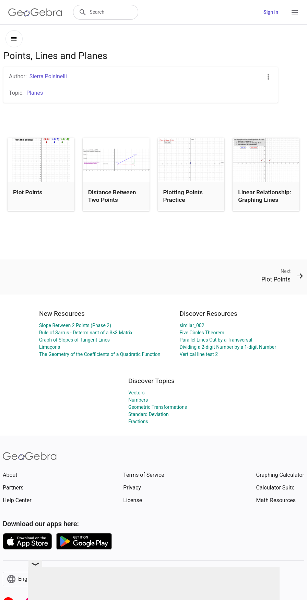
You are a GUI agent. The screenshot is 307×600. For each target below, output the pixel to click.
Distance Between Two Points (112, 196)
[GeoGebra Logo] (35, 12)
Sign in (270, 12)
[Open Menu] (295, 12)
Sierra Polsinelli (48, 76)
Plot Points (27, 192)
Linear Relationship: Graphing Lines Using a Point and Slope (264, 204)
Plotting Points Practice (183, 196)
